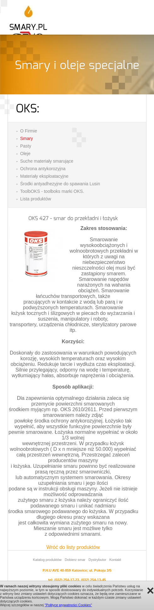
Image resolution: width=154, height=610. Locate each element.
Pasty (25, 145)
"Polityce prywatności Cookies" (68, 605)
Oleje (25, 153)
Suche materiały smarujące (46, 161)
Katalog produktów (47, 560)
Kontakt (115, 560)
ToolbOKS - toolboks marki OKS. (52, 191)
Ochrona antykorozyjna (43, 168)
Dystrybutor (97, 560)
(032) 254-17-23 (66, 580)
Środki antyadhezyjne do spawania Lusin (60, 183)
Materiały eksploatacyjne (44, 176)
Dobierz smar (75, 560)
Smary (26, 138)
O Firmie (28, 130)
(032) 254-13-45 (93, 580)
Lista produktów (35, 198)
